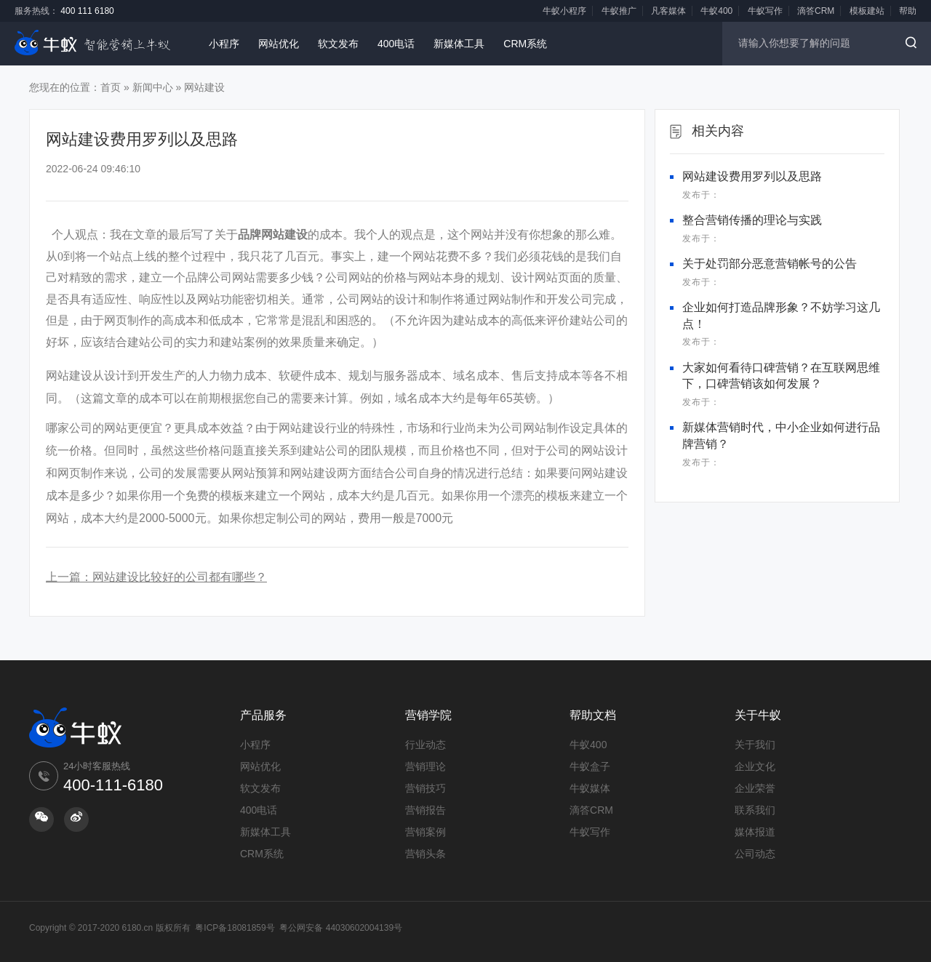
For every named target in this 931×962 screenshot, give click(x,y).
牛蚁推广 (619, 11)
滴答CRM (815, 11)
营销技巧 (425, 788)
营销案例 (425, 832)
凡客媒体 (668, 11)
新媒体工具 (458, 43)
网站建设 (204, 87)
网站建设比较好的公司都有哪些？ (179, 577)
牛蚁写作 (765, 11)
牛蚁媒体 (590, 788)
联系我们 (755, 810)
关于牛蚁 (758, 715)
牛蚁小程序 (564, 11)
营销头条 (425, 853)
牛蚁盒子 (590, 766)
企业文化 (755, 766)
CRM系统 (525, 43)
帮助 (907, 11)
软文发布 (338, 43)
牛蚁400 (716, 11)
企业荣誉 (755, 788)
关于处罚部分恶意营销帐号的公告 (769, 263)
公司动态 (755, 853)
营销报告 (425, 810)
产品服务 (263, 715)
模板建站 (867, 11)
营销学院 (428, 715)
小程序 (224, 43)
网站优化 (278, 43)
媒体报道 (755, 832)
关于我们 (755, 744)
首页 (110, 87)
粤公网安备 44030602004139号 (340, 928)
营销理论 (425, 766)
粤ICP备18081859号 (234, 928)
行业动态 (425, 744)
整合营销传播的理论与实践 (752, 220)
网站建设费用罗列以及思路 (752, 176)
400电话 (396, 43)
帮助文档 (593, 715)
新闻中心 (152, 87)
